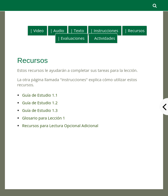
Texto (79, 30)
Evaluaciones (73, 38)
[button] (155, 5)
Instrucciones (106, 30)
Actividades (104, 38)
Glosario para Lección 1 (43, 118)
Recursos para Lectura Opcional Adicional (60, 125)
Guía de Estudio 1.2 (40, 102)
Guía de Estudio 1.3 (40, 110)
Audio (58, 30)
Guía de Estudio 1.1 (40, 95)
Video (38, 30)
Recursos (136, 30)
